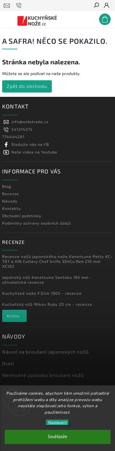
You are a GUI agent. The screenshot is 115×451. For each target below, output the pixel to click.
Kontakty (11, 208)
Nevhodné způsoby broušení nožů (43, 375)
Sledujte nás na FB (30, 144)
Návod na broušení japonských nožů (45, 351)
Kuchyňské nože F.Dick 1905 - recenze (42, 293)
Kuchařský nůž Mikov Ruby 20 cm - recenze (47, 304)
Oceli (8, 363)
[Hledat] (96, 5)
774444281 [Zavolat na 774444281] (13, 136)
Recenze (10, 193)
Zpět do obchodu (27, 86)
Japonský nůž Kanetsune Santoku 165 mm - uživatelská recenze (47, 280)
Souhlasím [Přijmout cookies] (57, 437)
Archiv (13, 315)
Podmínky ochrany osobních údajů (36, 223)
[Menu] (7, 18)
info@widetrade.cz (29, 121)
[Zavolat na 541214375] (19, 5)
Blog (6, 186)
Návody (9, 201)
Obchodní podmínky (21, 215)
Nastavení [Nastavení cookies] (57, 422)
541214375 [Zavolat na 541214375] (22, 129)
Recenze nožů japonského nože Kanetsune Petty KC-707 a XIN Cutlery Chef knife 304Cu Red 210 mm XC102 (57, 261)
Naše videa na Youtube (34, 152)
